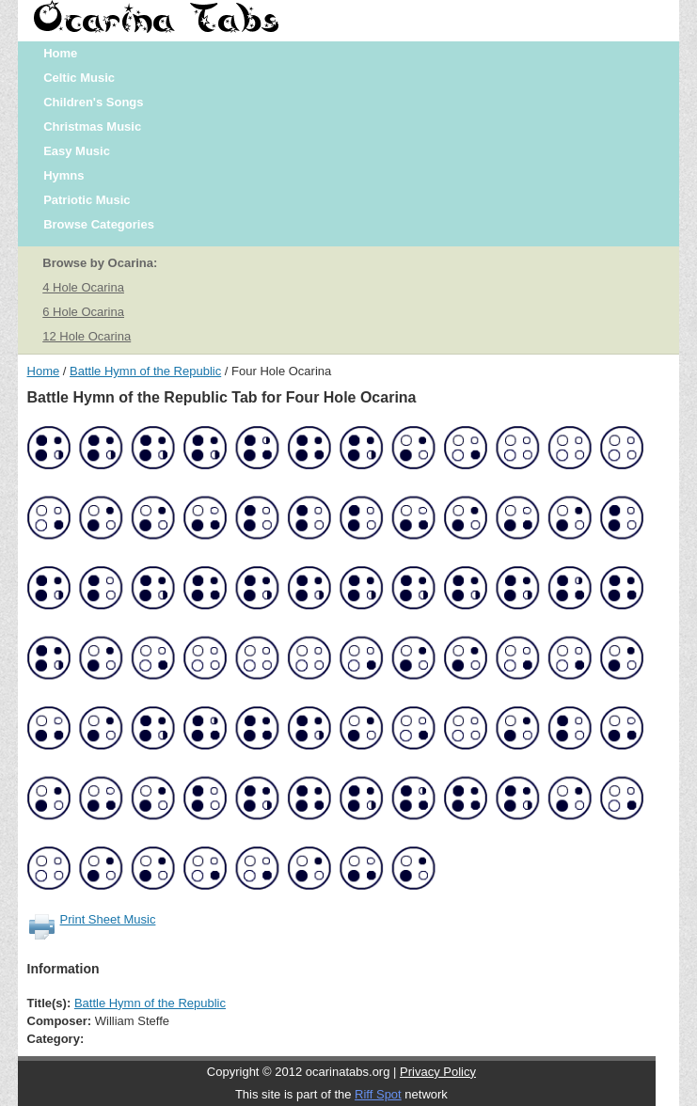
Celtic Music (79, 78)
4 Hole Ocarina (83, 287)
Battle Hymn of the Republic (145, 371)
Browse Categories (98, 224)
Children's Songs (93, 102)
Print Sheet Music (108, 919)
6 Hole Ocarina (83, 312)
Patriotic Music (86, 200)
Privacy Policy (438, 1072)
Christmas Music (92, 126)
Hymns (63, 175)
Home (60, 53)
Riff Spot (378, 1094)
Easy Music (76, 151)
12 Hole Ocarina (86, 336)
